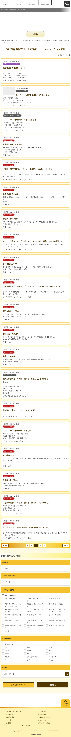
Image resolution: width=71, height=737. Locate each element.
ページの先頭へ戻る (65, 704)
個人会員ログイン (45, 4)
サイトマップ (26, 726)
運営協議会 (9, 714)
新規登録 (19, 4)
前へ (6, 545)
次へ (64, 545)
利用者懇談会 (42, 714)
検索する (53, 685)
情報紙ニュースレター (45, 717)
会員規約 (8, 723)
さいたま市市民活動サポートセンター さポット (15, 40)
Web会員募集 (10, 717)
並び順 (4, 667)
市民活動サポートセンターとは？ (16, 711)
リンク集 (8, 720)
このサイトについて (6, 4)
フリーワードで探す (9, 576)
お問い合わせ (32, 4)
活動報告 (37, 40)
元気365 (39, 734)
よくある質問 (42, 711)
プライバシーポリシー (45, 723)
